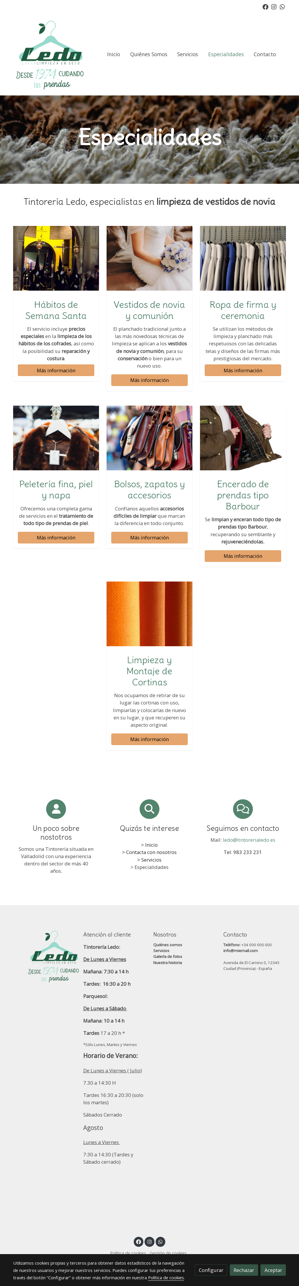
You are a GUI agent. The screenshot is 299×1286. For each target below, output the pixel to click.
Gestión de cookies (168, 1253)
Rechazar (244, 1270)
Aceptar (273, 1270)
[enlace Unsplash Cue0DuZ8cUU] (243, 257)
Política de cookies (128, 1253)
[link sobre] (44, 956)
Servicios (161, 950)
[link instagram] (274, 6)
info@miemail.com (240, 950)
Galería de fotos (167, 956)
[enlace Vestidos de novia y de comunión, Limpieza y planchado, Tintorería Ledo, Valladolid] (150, 257)
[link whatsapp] (282, 6)
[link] (50, 54)
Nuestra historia (167, 962)
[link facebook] (265, 6)
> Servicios (149, 859)
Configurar (211, 1270)
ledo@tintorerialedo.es (249, 839)
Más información (56, 370)
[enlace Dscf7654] (56, 257)
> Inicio (149, 844)
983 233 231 (247, 852)
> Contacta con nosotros (149, 852)
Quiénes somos (167, 944)
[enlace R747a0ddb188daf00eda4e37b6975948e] (243, 437)
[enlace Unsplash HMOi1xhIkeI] (56, 437)
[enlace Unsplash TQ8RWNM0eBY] (150, 437)
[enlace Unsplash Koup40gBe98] (150, 613)
